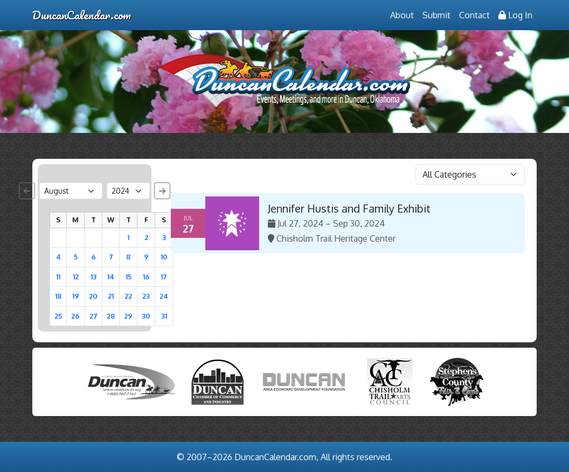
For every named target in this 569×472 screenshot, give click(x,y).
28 (111, 316)
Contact (474, 15)
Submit (436, 15)
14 (110, 276)
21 (111, 296)
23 (146, 296)
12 (76, 276)
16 (146, 276)
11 (58, 276)
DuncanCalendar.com (81, 14)
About (402, 15)
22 (128, 296)
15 (128, 276)
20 (93, 296)
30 (146, 316)
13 (93, 276)
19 (75, 296)
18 (58, 296)
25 (58, 316)
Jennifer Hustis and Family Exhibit (349, 208)
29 (128, 316)
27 (93, 316)
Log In (515, 15)
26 (75, 316)
